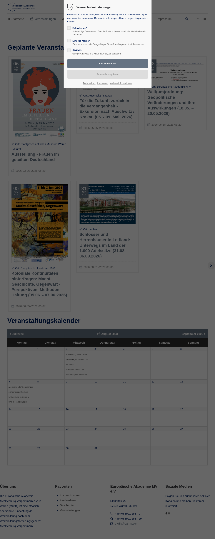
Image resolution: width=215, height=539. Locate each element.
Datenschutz (89, 83)
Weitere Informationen (121, 83)
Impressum (102, 83)
